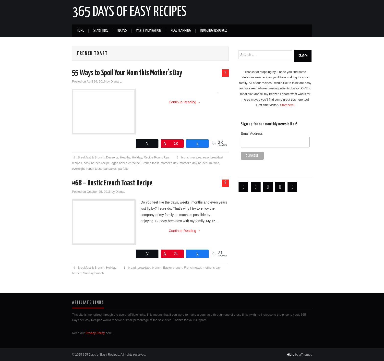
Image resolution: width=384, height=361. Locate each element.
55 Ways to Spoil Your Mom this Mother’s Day (127, 73)
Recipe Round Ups (157, 157)
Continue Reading (185, 102)
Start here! (287, 105)
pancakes (110, 168)
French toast (150, 163)
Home (80, 30)
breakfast (143, 267)
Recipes (122, 30)
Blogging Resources (214, 30)
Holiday (137, 157)
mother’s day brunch (193, 163)
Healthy (125, 157)
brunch (156, 267)
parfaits (123, 168)
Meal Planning (181, 30)
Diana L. (116, 81)
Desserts (112, 157)
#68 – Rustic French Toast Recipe (112, 183)
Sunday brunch (93, 273)
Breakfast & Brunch (91, 157)
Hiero (290, 354)
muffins (214, 163)
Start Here (100, 30)
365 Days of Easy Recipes (129, 12)
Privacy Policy (95, 333)
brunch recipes (191, 157)
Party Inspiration (148, 30)
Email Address (252, 133)
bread (132, 267)
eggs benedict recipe (125, 163)
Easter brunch (172, 267)
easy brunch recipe (97, 163)
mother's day (169, 163)
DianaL (120, 191)
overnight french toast (87, 168)
